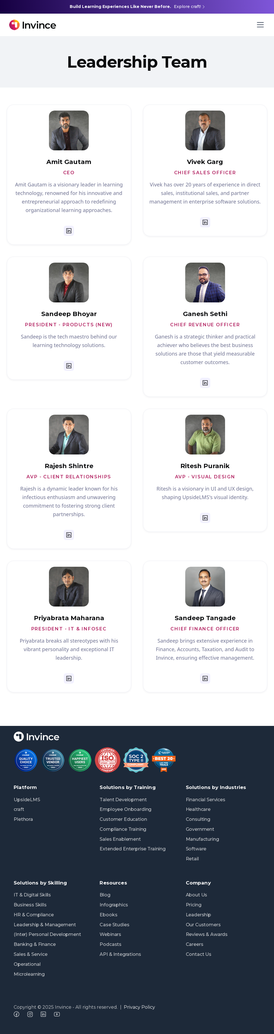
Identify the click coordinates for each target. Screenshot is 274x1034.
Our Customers (203, 924)
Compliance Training (123, 829)
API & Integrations (120, 954)
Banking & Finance (34, 944)
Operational (27, 964)
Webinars (110, 934)
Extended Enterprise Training (133, 849)
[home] (98, 25)
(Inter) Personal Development (47, 934)
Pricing (193, 905)
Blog (105, 895)
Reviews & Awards (207, 934)
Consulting (198, 819)
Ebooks (108, 914)
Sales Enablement (120, 839)
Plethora (23, 819)
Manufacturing (202, 839)
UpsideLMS (27, 799)
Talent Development (123, 799)
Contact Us (198, 954)
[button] (259, 25)
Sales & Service (31, 954)
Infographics (114, 905)
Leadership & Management (45, 924)
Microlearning (29, 974)
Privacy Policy (139, 1007)
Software (196, 849)
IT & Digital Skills (32, 895)
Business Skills (30, 905)
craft (19, 809)
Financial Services (205, 799)
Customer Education (123, 819)
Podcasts (110, 944)
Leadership (198, 914)
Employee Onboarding (125, 809)
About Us (196, 895)
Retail (192, 858)
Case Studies (114, 924)
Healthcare (198, 809)
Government (200, 829)
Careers (194, 944)
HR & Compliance (34, 914)
